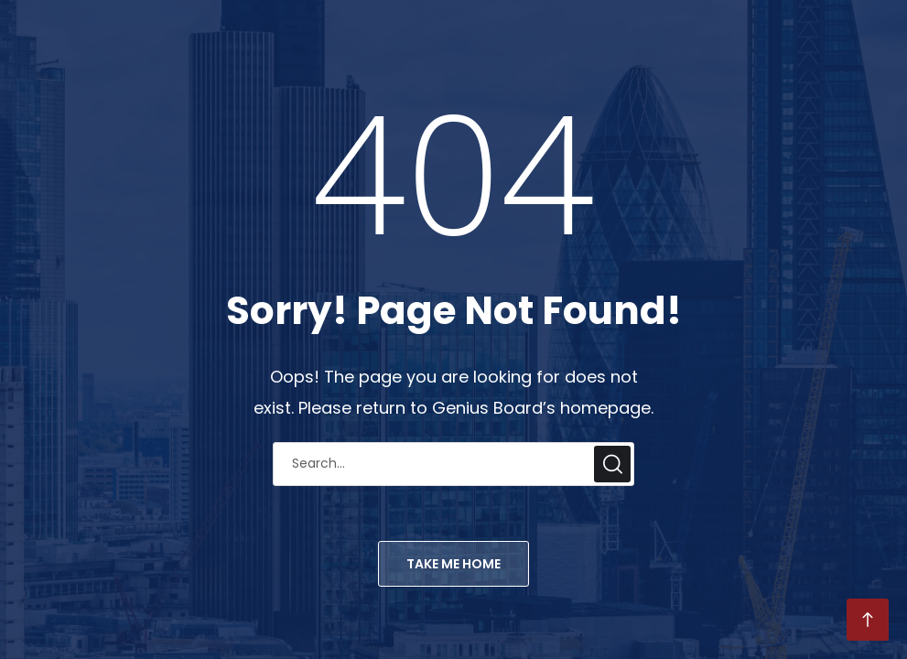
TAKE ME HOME (453, 564)
